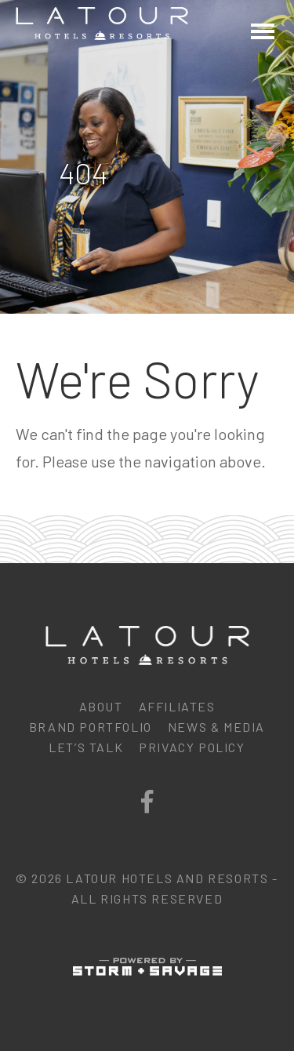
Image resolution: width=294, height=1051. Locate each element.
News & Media (216, 726)
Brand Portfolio (90, 726)
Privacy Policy (192, 747)
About (101, 706)
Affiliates (177, 706)
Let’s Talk (86, 747)
